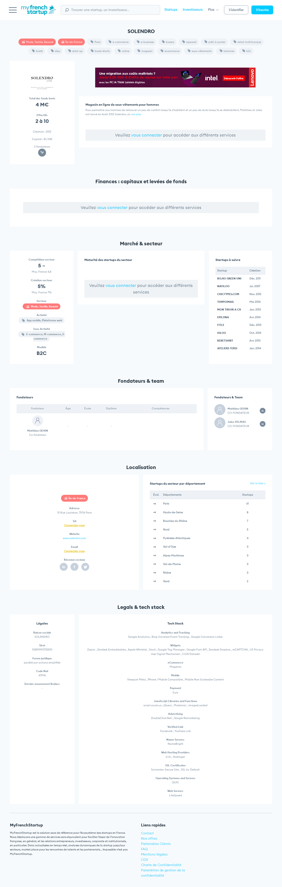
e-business (145, 42)
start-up (75, 51)
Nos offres (149, 838)
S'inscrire (262, 10)
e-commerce (119, 42)
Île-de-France (71, 42)
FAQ (144, 849)
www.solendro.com (74, 538)
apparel (189, 42)
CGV (144, 859)
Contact (147, 833)
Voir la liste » (257, 483)
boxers (168, 42)
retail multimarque (247, 42)
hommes (227, 51)
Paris (95, 42)
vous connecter (146, 135)
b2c (246, 51)
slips (55, 51)
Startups (170, 9)
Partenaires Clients (156, 844)
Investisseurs (193, 9)
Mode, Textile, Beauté (37, 42)
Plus (213, 9)
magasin (144, 51)
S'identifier (236, 10)
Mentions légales (154, 854)
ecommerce (170, 51)
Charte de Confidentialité (161, 865)
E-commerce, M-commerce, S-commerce (43, 336)
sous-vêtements (200, 51)
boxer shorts (100, 51)
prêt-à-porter (214, 42)
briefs (37, 51)
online (123, 51)
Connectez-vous (74, 525)
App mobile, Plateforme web (42, 320)
